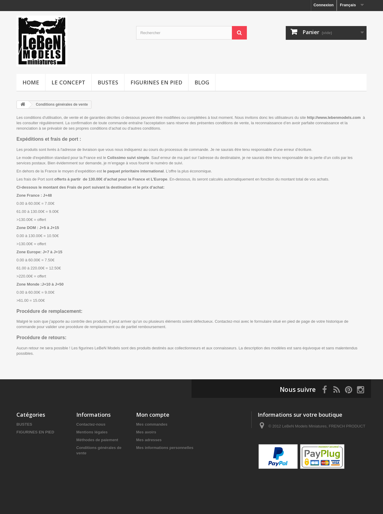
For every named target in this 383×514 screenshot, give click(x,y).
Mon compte (152, 414)
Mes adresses (149, 440)
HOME (30, 82)
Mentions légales (92, 432)
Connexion (324, 5)
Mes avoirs (146, 432)
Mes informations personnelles (164, 447)
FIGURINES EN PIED (156, 82)
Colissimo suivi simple (128, 157)
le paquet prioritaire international (133, 171)
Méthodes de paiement (97, 440)
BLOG (201, 82)
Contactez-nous (91, 424)
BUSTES (108, 82)
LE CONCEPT (68, 82)
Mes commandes (152, 424)
